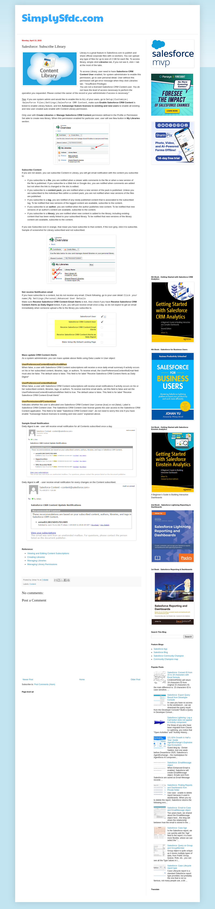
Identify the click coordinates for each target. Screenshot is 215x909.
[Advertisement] (172, 220)
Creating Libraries (36, 557)
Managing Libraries (36, 560)
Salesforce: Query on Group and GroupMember (179, 846)
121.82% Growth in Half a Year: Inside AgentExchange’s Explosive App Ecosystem (179, 741)
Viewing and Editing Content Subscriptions (48, 553)
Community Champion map (166, 659)
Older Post (135, 679)
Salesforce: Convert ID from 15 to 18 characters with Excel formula (179, 675)
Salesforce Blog (161, 652)
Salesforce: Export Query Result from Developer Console (178, 697)
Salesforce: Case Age (177, 828)
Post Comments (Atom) (44, 684)
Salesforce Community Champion (169, 656)
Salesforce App (160, 649)
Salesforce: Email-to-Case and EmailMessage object (179, 809)
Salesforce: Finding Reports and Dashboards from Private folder (179, 787)
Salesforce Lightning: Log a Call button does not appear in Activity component (179, 720)
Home (82, 679)
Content (33, 584)
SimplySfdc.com (63, 17)
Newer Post (28, 679)
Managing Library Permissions (42, 564)
